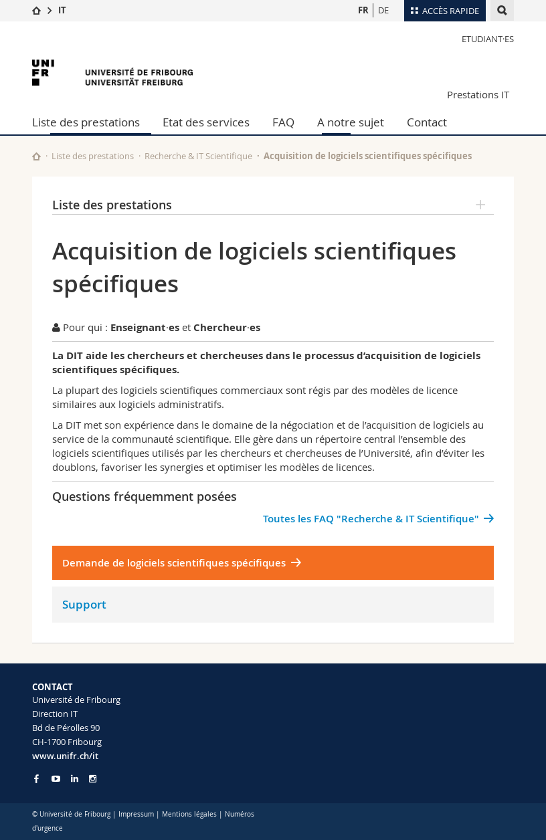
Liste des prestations (86, 122)
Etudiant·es (488, 39)
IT (62, 10)
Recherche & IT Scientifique (198, 156)
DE (383, 10)
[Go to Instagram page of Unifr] (92, 778)
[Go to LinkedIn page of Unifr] (74, 778)
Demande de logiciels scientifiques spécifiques (174, 563)
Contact (427, 122)
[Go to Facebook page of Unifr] (36, 778)
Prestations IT (478, 94)
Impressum (136, 814)
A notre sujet (350, 122)
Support (84, 604)
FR (363, 10)
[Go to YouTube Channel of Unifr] (56, 778)
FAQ (283, 122)
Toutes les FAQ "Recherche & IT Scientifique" (371, 519)
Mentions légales (189, 814)
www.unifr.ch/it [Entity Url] (65, 756)
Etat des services (206, 122)
